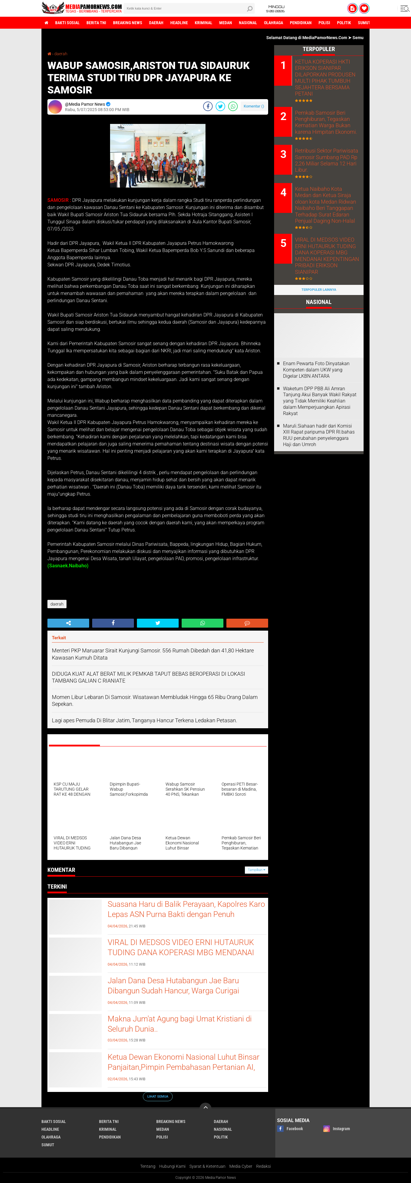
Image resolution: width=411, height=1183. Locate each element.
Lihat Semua (157, 1096)
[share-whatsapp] (233, 106)
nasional (248, 22)
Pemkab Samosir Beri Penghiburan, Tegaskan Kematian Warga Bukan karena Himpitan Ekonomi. (323, 121)
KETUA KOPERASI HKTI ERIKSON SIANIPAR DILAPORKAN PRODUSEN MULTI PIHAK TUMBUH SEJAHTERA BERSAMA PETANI (321, 77)
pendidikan (301, 22)
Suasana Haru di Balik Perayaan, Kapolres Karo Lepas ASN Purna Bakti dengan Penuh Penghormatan (186, 914)
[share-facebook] (208, 106)
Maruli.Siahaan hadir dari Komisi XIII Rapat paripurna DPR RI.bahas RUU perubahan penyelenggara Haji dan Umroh (319, 424)
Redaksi (263, 1166)
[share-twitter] (220, 106)
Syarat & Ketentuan (207, 1166)
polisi (324, 22)
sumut (364, 22)
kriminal (203, 22)
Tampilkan (256, 870)
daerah (156, 22)
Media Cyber (240, 1166)
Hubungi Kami (172, 1166)
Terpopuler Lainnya (319, 278)
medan (225, 22)
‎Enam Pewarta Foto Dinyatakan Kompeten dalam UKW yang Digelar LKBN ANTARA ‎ (316, 358)
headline (179, 22)
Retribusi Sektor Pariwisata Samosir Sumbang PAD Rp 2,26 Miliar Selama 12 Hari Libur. (323, 158)
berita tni (96, 22)
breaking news (127, 22)
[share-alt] (68, 623)
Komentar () (254, 106)
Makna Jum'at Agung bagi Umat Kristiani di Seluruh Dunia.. (180, 1023)
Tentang (147, 1166)
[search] (189, 8)
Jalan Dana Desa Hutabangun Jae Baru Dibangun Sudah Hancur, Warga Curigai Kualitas (173, 990)
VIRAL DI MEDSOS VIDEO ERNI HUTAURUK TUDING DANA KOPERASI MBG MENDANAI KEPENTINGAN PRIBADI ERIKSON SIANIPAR (183, 952)
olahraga (273, 22)
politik (344, 22)
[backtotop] (205, 1109)
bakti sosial (67, 22)
